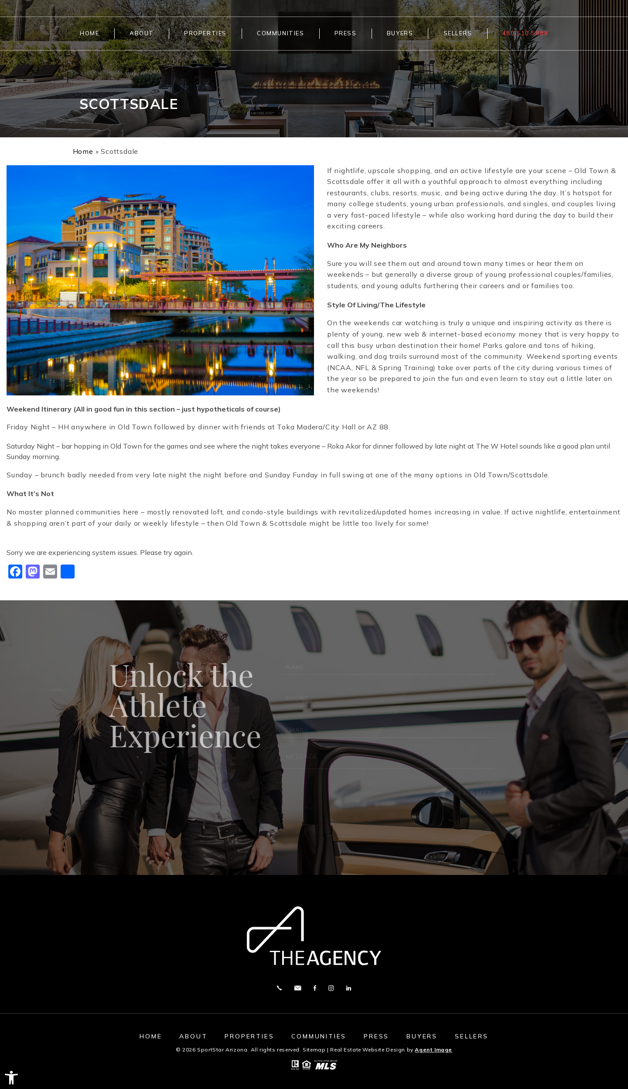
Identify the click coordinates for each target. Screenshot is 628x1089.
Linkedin (348, 988)
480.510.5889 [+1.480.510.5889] (525, 33)
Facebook (315, 988)
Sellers (458, 33)
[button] (11, 1077)
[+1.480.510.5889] (279, 988)
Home (89, 33)
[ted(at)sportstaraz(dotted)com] (297, 988)
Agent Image (433, 1049)
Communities (280, 33)
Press (345, 33)
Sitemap (314, 1049)
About (142, 33)
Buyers (400, 33)
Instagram (331, 988)
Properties (205, 33)
